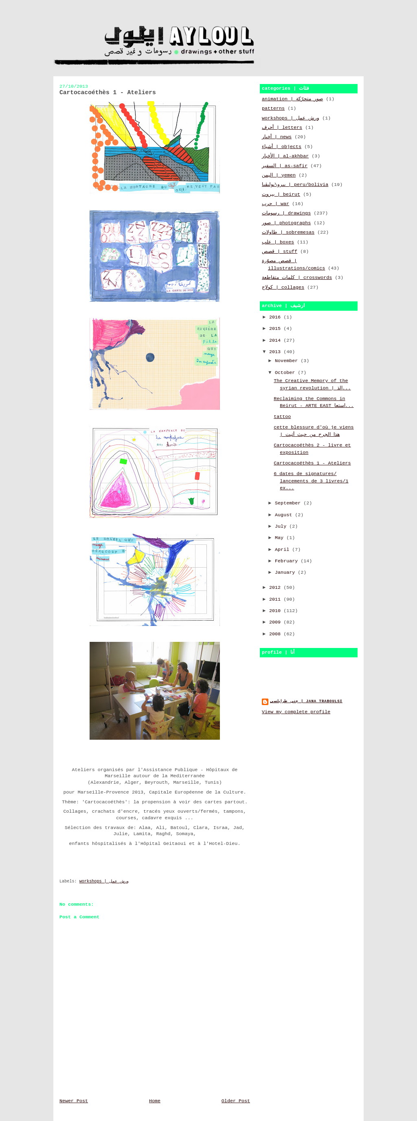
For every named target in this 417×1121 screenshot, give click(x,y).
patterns (273, 108)
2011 (276, 599)
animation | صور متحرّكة (292, 99)
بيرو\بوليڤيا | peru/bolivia (295, 185)
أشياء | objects (281, 147)
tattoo (282, 417)
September (289, 503)
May (280, 538)
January (286, 572)
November (288, 361)
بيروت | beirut (281, 194)
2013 (276, 352)
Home (154, 1101)
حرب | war (275, 204)
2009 (276, 622)
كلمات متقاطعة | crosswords (297, 278)
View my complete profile (296, 712)
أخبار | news (277, 137)
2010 (276, 611)
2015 (276, 329)
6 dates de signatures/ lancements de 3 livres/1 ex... (311, 481)
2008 (276, 634)
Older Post (236, 1101)
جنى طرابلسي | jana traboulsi (306, 701)
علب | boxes (278, 242)
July (282, 526)
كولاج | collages (283, 287)
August (285, 515)
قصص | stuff (279, 251)
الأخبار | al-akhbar (285, 156)
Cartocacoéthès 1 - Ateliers (312, 463)
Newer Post (73, 1101)
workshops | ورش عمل (104, 881)
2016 (276, 317)
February (288, 561)
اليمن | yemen (279, 175)
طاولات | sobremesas (288, 232)
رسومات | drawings (286, 213)
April (283, 550)
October (286, 373)
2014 (276, 340)
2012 (276, 587)
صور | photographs (286, 223)
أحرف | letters (282, 127)
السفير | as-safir (284, 166)
